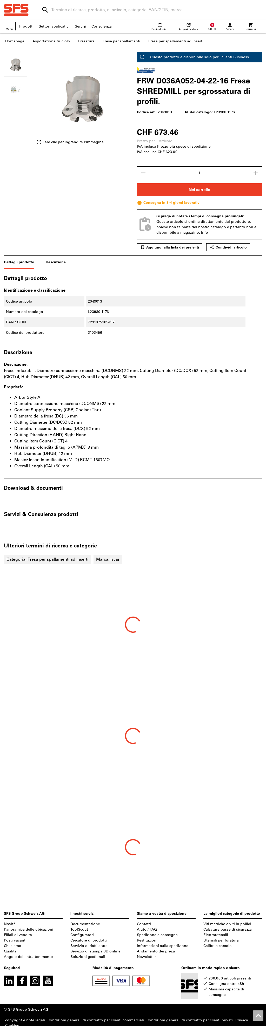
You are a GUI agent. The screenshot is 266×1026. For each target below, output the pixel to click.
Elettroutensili (215, 935)
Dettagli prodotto (19, 262)
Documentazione (85, 924)
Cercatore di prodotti (88, 940)
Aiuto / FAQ (147, 929)
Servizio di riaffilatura (89, 946)
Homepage (14, 41)
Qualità (10, 951)
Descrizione (56, 262)
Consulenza (101, 26)
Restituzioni (147, 940)
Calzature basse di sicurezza (227, 929)
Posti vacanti (15, 940)
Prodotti (26, 26)
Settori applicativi (54, 26)
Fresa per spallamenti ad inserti (175, 41)
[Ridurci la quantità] (143, 172)
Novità (10, 924)
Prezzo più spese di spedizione (184, 146)
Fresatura (86, 41)
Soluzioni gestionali (87, 957)
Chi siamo (12, 946)
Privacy (241, 1020)
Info (204, 232)
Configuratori (82, 935)
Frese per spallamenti (121, 41)
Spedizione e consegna (157, 935)
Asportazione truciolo (51, 41)
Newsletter (146, 957)
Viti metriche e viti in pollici (227, 924)
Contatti (144, 924)
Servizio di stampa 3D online (95, 951)
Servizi (80, 26)
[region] (19, 101)
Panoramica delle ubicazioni (28, 929)
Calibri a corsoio (217, 946)
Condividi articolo (228, 247)
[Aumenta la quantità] (255, 172)
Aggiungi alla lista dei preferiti (169, 247)
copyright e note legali (25, 1020)
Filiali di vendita (18, 935)
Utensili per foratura (221, 940)
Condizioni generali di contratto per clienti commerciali (96, 1020)
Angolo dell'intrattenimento (28, 957)
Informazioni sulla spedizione (162, 946)
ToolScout (79, 929)
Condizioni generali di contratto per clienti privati (190, 1020)
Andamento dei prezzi (156, 951)
